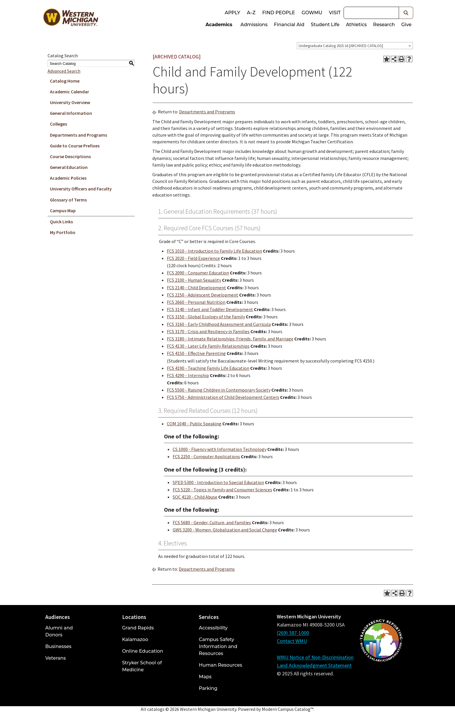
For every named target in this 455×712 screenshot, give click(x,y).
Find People (278, 12)
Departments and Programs (78, 135)
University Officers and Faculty (81, 189)
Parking (208, 688)
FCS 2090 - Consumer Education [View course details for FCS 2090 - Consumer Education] (198, 273)
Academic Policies (68, 178)
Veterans (55, 658)
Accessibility (213, 628)
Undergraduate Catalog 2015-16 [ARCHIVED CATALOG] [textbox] (341, 45)
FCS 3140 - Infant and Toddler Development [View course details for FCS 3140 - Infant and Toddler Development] (210, 309)
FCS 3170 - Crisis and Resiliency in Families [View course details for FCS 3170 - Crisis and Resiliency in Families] (208, 331)
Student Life (325, 24)
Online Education (142, 651)
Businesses (58, 646)
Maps (205, 676)
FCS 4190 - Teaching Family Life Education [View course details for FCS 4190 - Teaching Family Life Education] (208, 368)
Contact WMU (292, 641)
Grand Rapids (138, 628)
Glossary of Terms (68, 200)
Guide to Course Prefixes (75, 146)
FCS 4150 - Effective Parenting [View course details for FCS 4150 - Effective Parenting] (196, 353)
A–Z (251, 12)
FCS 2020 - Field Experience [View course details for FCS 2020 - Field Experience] (193, 258)
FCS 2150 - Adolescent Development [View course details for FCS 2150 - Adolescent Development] (202, 295)
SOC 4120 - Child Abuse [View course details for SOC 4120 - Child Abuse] (195, 497)
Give (406, 24)
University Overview (70, 102)
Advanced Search (64, 71)
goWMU (311, 12)
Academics (218, 24)
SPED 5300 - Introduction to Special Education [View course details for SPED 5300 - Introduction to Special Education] (218, 482)
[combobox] (355, 45)
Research (384, 24)
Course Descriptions (70, 156)
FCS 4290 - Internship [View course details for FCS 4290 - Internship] (188, 375)
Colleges (58, 124)
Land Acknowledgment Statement (314, 665)
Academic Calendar (69, 91)
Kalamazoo (135, 639)
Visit (335, 12)
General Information (71, 113)
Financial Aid (289, 24)
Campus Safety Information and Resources (218, 646)
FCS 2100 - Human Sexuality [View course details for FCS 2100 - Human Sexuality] (194, 280)
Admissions (254, 24)
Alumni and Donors (59, 631)
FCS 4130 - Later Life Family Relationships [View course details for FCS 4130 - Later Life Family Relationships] (208, 346)
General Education (69, 167)
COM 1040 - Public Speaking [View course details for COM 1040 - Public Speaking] (194, 424)
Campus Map (63, 210)
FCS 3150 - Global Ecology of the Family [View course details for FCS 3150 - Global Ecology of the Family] (206, 317)
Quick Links (61, 221)
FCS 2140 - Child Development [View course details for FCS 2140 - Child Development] (196, 287)
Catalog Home (65, 81)
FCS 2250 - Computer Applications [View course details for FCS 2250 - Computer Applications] (206, 456)
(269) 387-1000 (293, 632)
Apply (232, 12)
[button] (406, 13)
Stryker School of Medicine (142, 666)
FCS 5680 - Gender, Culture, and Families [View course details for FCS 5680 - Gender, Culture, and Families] (212, 522)
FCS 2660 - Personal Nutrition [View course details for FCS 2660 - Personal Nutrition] (196, 302)
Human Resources (220, 665)
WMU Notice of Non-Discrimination (315, 657)
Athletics (356, 24)
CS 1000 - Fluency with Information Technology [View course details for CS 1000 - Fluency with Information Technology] (219, 449)
